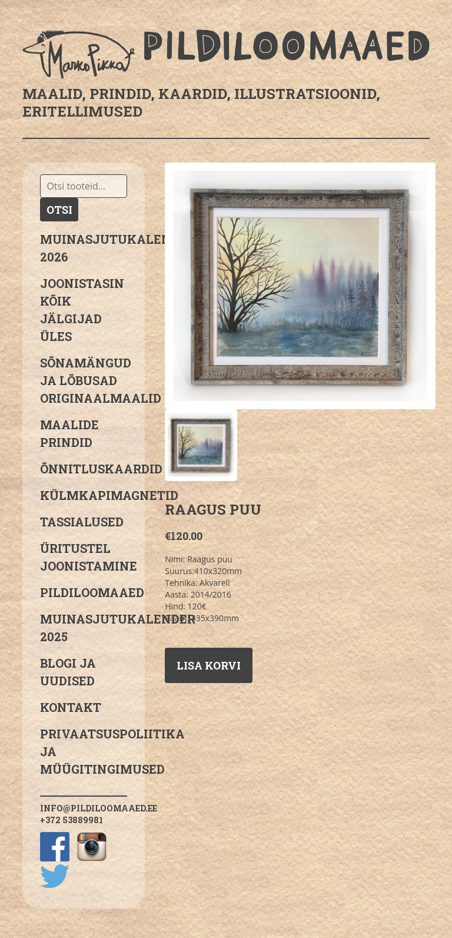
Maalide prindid (69, 433)
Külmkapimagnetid (83, 495)
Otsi (59, 210)
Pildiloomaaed (83, 592)
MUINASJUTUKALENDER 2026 (83, 247)
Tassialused (82, 521)
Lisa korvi (209, 665)
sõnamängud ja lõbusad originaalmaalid (83, 380)
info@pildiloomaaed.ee (98, 808)
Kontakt (70, 707)
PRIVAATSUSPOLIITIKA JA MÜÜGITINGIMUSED (83, 751)
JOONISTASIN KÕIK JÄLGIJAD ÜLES (82, 310)
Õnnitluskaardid (83, 468)
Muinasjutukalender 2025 (83, 627)
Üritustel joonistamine (83, 557)
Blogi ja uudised (68, 671)
